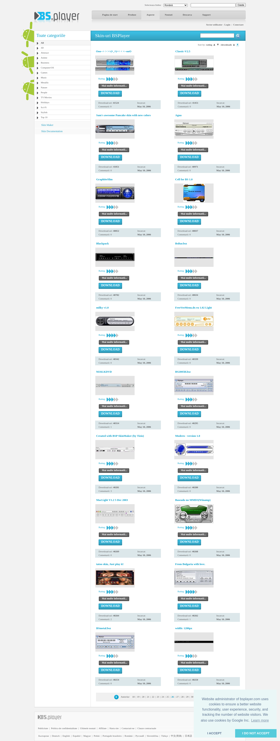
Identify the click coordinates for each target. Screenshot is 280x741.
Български (43, 736)
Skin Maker (47, 125)
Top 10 (44, 117)
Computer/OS (47, 67)
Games (44, 72)
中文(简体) (176, 736)
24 (163, 696)
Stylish (44, 112)
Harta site (114, 728)
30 (192, 696)
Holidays (45, 102)
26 (172, 696)
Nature (44, 87)
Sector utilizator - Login (218, 24)
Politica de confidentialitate (64, 728)
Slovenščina (152, 736)
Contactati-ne (128, 728)
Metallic (45, 82)
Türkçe (164, 736)
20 (143, 696)
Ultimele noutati (88, 728)
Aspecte (150, 14)
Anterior (125, 696)
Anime (44, 57)
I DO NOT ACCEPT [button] (256, 733)
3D (42, 47)
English (66, 736)
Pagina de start (110, 14)
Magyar (87, 736)
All (42, 42)
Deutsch (56, 736)
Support (206, 14)
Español (76, 736)
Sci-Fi (44, 107)
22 (153, 696)
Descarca (187, 14)
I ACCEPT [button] (214, 733)
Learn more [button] (260, 720)
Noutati (168, 14)
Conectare (238, 24)
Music (44, 77)
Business (45, 62)
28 (182, 696)
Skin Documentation (52, 131)
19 (138, 696)
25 (168, 696)
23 (158, 696)
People (44, 92)
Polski (97, 736)
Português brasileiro (112, 736)
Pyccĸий (139, 736)
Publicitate (43, 728)
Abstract (45, 52)
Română (129, 736)
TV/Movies (46, 97)
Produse (132, 14)
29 (187, 696)
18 (133, 696)
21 (148, 696)
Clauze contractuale (146, 728)
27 (177, 696)
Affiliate (103, 728)
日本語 (188, 736)
